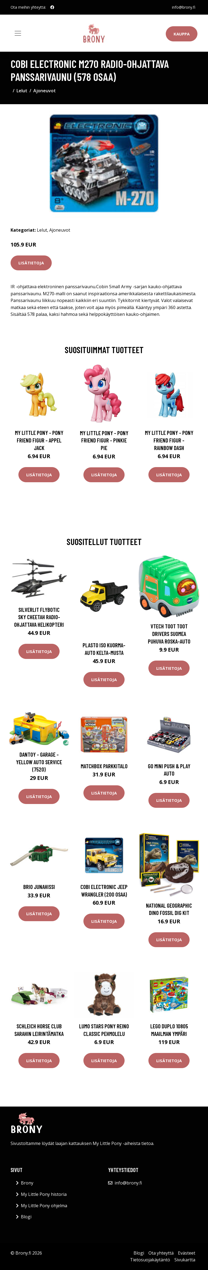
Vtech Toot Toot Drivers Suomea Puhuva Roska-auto (169, 633)
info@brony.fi (183, 7)
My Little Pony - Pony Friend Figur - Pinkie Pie (104, 440)
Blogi (26, 1217)
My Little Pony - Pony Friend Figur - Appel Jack (39, 440)
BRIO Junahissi (39, 886)
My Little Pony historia (44, 1194)
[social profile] (52, 7)
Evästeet (186, 1253)
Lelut (22, 91)
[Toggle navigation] (18, 33)
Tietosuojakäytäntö (150, 1260)
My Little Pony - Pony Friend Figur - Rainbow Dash (169, 440)
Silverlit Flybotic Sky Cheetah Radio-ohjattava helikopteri (39, 617)
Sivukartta (184, 1260)
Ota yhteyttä (161, 1253)
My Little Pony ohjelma (44, 1206)
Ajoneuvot (44, 91)
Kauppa (182, 34)
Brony (27, 1183)
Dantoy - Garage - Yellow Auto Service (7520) (39, 762)
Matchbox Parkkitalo (104, 766)
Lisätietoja (31, 262)
